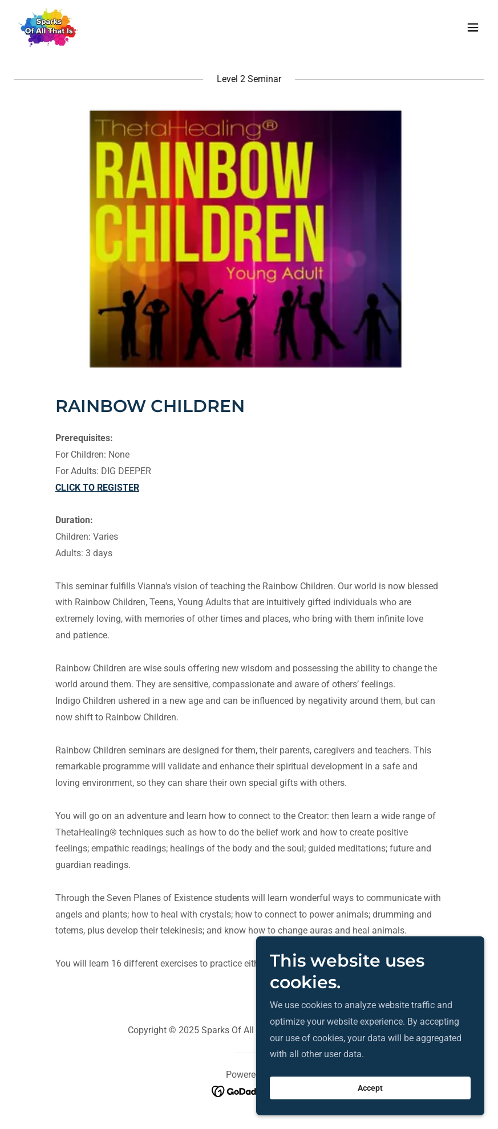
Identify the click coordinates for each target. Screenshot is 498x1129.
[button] (472, 27)
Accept (370, 1088)
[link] (48, 27)
